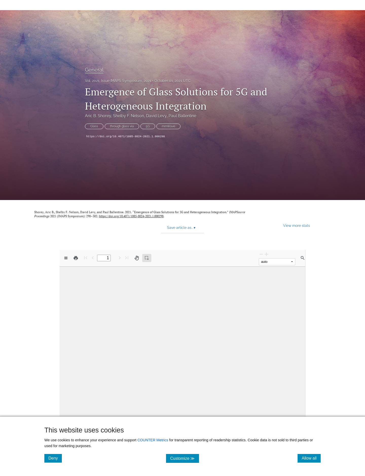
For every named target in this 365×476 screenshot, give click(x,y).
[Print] (75, 258)
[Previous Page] (93, 257)
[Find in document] (302, 258)
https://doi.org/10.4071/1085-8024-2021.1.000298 (125, 136)
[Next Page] (120, 257)
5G (148, 126)
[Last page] (127, 257)
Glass (94, 126)
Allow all (311, 458)
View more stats (296, 225)
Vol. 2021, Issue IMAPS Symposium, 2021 (118, 81)
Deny (55, 458)
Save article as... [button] (181, 228)
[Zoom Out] (261, 254)
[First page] (86, 257)
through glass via (122, 126)
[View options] (66, 258)
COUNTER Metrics (152, 440)
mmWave (168, 126)
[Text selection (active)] (146, 258)
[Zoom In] (266, 254)
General (94, 70)
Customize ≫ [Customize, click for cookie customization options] (184, 458)
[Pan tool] (136, 258)
